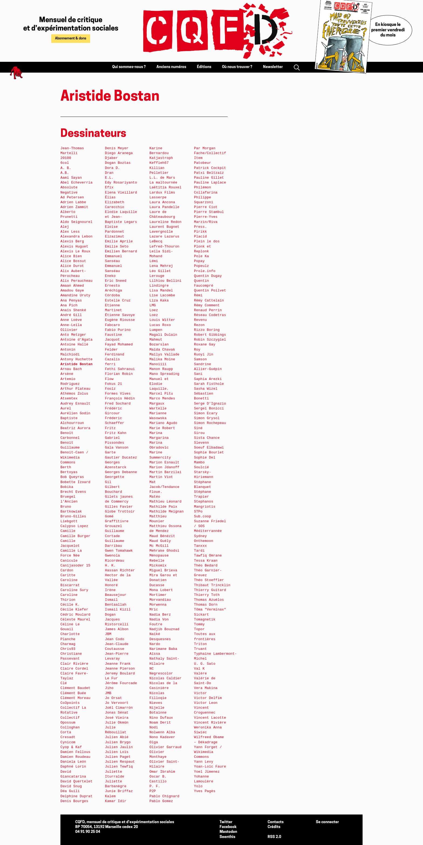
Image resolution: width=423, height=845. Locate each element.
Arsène (66, 374)
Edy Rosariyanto (121, 183)
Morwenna (157, 605)
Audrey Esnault (75, 404)
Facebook (228, 827)
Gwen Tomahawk (119, 551)
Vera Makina (205, 688)
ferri (110, 364)
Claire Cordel (74, 669)
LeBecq (155, 241)
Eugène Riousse (120, 320)
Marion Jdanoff (164, 467)
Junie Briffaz (119, 791)
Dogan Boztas (118, 163)
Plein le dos (207, 241)
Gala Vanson (116, 448)
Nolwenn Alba (162, 732)
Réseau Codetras (210, 315)
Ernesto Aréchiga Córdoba (113, 290)
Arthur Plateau (75, 389)
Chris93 (68, 649)
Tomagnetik (204, 619)
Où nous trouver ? (237, 67)
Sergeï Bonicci (209, 408)
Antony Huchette (76, 359)
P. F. (154, 786)
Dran (109, 173)
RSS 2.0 (274, 837)
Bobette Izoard (75, 482)
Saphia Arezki (208, 379)
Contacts (276, 822)
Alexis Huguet (74, 247)
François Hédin (120, 398)
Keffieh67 (159, 163)
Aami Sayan (71, 178)
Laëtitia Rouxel (165, 187)
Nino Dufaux (161, 718)
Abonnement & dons (70, 38)
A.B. (64, 173)
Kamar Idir (115, 801)
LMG (152, 305)
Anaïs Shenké (73, 310)
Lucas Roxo (160, 325)
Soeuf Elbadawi (209, 448)
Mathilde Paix (163, 507)
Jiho (109, 688)
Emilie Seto (116, 247)
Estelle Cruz (118, 300)
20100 (65, 158)
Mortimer (157, 595)
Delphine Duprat (76, 796)
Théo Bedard (205, 566)
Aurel (65, 408)
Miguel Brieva (163, 570)
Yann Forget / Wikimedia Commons (208, 752)
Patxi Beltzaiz (209, 173)
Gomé (109, 516)
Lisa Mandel (161, 291)
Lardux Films (162, 193)
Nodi (153, 727)
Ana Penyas (71, 300)
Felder (111, 350)
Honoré (111, 585)
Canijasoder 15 (75, 566)
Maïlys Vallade (164, 354)
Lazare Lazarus (164, 237)
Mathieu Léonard (165, 502)
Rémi (198, 295)
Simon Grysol (207, 418)
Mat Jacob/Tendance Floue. (164, 487)
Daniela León (73, 762)
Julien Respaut (120, 762)
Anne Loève (71, 320)
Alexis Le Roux (75, 251)
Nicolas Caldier (165, 678)
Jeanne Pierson (120, 669)
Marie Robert (162, 428)
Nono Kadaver (162, 737)
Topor (199, 629)
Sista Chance (207, 438)
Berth (65, 467)
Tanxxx (200, 546)
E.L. (109, 178)
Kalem (110, 796)
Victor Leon (205, 703)
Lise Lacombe (162, 295)
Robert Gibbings (210, 335)
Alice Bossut (73, 261)
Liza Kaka (159, 300)
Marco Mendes (162, 398)
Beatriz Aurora (75, 428)
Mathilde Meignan (166, 512)
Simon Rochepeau (210, 423)
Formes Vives (118, 394)
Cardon (66, 570)
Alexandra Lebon (76, 237)
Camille (68, 531)
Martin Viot (161, 477)
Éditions (204, 67)
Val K (199, 669)
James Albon (116, 629)
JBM (108, 634)
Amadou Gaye (72, 291)
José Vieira (116, 718)
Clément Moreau (75, 698)
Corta (65, 732)
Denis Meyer (116, 148)
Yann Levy (203, 762)
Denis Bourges (74, 801)
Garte (110, 452)
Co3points (70, 703)
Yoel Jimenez (207, 772)
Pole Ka (201, 256)
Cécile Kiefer (74, 610)
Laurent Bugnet (164, 227)
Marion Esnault (164, 462)
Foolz (110, 389)
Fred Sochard (118, 404)
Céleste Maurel (75, 619)
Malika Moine (162, 359)
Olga (153, 742)
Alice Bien (71, 256)
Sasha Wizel (205, 389)
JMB (108, 693)
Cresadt (68, 737)
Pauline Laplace (210, 183)
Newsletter (273, 67)
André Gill (71, 315)
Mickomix (157, 566)
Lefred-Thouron (164, 247)
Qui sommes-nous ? (129, 67)
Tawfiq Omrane (208, 556)
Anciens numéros (171, 67)
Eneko (110, 276)
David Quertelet (76, 781)
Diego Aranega (119, 153)
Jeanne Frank (118, 664)
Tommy (199, 624)
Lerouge (157, 276)
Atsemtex (68, 398)
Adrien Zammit (74, 207)
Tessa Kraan (205, 561)
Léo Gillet (160, 271)
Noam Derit (160, 723)
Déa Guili (70, 791)
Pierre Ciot (205, 207)
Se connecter (327, 822)
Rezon (199, 325)
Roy (197, 350)
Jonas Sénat (116, 713)
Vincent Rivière (210, 723)
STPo (198, 512)
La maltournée (163, 183)
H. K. (110, 566)
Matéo (154, 497)
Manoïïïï (157, 364)
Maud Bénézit (162, 536)
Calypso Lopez (74, 526)
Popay (199, 261)
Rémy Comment (207, 305)
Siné (198, 428)
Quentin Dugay (208, 276)
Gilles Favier (119, 507)
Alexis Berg (72, 241)
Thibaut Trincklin (212, 585)
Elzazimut (114, 237)
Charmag (68, 644)
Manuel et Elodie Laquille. (159, 384)
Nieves (155, 703)
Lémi (153, 261)
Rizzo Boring (207, 330)
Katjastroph (161, 158)
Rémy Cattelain (209, 300)
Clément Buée (73, 693)
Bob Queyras (72, 477)
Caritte (68, 575)
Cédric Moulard (75, 615)
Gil (108, 482)
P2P (152, 791)
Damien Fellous (75, 752)
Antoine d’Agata (76, 340)
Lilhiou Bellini (165, 281)
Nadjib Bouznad (164, 629)
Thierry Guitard (210, 590)
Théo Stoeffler (209, 580)
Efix (109, 187)
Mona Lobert (161, 590)
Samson (200, 359)
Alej (64, 227)
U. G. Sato (204, 664)
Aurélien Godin (75, 413)
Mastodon (228, 832)
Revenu (200, 320)
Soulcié (201, 467)
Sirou (199, 433)
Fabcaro (112, 325)
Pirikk (200, 232)
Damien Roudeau (75, 757)
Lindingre (159, 286)
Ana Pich (68, 305)
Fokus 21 (113, 384)
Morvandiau (160, 600)
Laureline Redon (165, 222)
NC (151, 669)
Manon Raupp (161, 369)
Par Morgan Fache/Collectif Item (210, 153)
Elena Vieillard (121, 193)
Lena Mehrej (161, 266)
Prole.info (204, 271)
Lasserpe (157, 197)
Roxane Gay (204, 344)
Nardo (154, 644)
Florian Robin (119, 374)
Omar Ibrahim (162, 772)
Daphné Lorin (73, 767)
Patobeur (202, 163)
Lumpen (155, 330)
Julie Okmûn (116, 723)
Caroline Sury (74, 590)
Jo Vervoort (116, 703)
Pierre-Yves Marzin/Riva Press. (205, 222)
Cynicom (68, 742)
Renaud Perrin (208, 310)
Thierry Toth (207, 595)
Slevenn (201, 443)
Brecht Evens (73, 492)
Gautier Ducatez (121, 458)
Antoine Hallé (74, 344)
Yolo (198, 786)
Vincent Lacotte (210, 718)
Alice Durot (72, 266)
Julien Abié (116, 737)
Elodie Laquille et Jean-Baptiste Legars (121, 217)
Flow (109, 379)
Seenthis (227, 837)
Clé (63, 683)
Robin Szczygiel (210, 340)
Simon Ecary (205, 413)
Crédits (274, 827)
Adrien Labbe (73, 202)
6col (64, 163)
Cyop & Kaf (71, 747)
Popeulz (201, 266)
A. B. (65, 168)
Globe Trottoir (120, 512)
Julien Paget (118, 757)
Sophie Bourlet (209, 452)
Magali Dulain (163, 335)
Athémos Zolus (74, 394)
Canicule (68, 561)
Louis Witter (162, 320)
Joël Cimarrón (119, 708)
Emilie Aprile (119, 241)
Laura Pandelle (164, 207)
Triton (200, 644)
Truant (200, 649)
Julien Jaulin (119, 747)
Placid (200, 237)
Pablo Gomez (161, 801)
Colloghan (70, 727)
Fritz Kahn (115, 433)
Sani (198, 374)
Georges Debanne (121, 472)
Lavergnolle (161, 232)
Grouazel (113, 526)
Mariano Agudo (163, 423)
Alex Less (70, 232)
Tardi (199, 551)
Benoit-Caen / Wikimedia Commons (74, 457)
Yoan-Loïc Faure (210, 767)
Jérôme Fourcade (121, 683)
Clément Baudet (75, 688)
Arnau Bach (71, 369)
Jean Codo (114, 639)
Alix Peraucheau (76, 281)
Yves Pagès (204, 791)
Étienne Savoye (120, 315)
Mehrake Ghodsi (164, 551)
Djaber (111, 158)
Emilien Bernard (121, 251)
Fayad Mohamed (119, 344)
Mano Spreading (164, 374)
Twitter (226, 822)
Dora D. (112, 168)
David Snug (71, 786)
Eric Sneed (115, 281)
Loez (153, 310)
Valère (200, 673)
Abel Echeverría (76, 183)
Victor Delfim (208, 698)
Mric (153, 610)
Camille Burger (75, 536)
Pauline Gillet (209, 178)
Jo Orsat (113, 698)
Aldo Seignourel (76, 222)
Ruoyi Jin (203, 354)
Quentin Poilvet (210, 291)
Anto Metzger (73, 335)
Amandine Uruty (75, 295)
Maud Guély (160, 541)
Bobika (66, 487)
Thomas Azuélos (209, 600)
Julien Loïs (116, 752)
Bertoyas (68, 472)
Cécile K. (70, 605)
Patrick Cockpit (210, 168)
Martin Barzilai (165, 472)
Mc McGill (159, 546)
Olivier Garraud (165, 747)
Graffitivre (116, 521)
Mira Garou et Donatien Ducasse (163, 580)
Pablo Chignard (164, 796)
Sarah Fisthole (209, 384)
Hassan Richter (120, 570)
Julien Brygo (118, 742)
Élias (110, 197)
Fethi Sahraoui (120, 369)
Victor (200, 693)
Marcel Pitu (161, 394)
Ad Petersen (72, 197)
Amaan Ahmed (72, 286)
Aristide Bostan (76, 364)
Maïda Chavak (162, 350)
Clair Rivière (74, 664)
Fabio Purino (118, 330)
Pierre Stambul (209, 212)
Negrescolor (161, 673)
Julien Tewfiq (119, 767)
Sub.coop (202, 516)
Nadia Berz (160, 615)
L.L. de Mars (162, 178)
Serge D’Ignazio (210, 404)
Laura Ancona (162, 202)
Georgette (114, 477)
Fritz (110, 428)
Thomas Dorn (205, 605)
